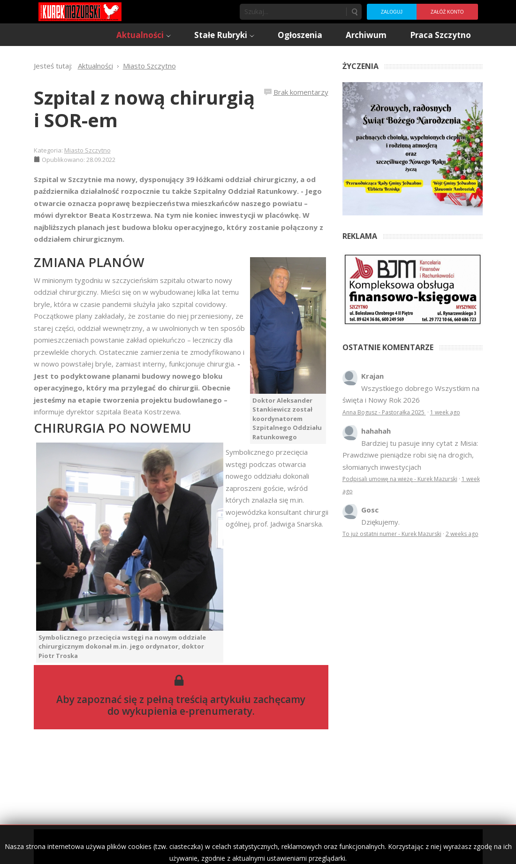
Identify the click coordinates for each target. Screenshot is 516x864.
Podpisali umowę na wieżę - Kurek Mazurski (399, 479)
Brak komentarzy (300, 92)
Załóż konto (447, 12)
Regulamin (374, 846)
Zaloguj (391, 12)
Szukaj (354, 12)
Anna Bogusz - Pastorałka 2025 (384, 412)
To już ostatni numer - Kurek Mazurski (391, 534)
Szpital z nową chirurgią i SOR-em (144, 108)
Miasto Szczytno (87, 150)
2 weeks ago (462, 534)
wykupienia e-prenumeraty (187, 711)
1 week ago (445, 412)
